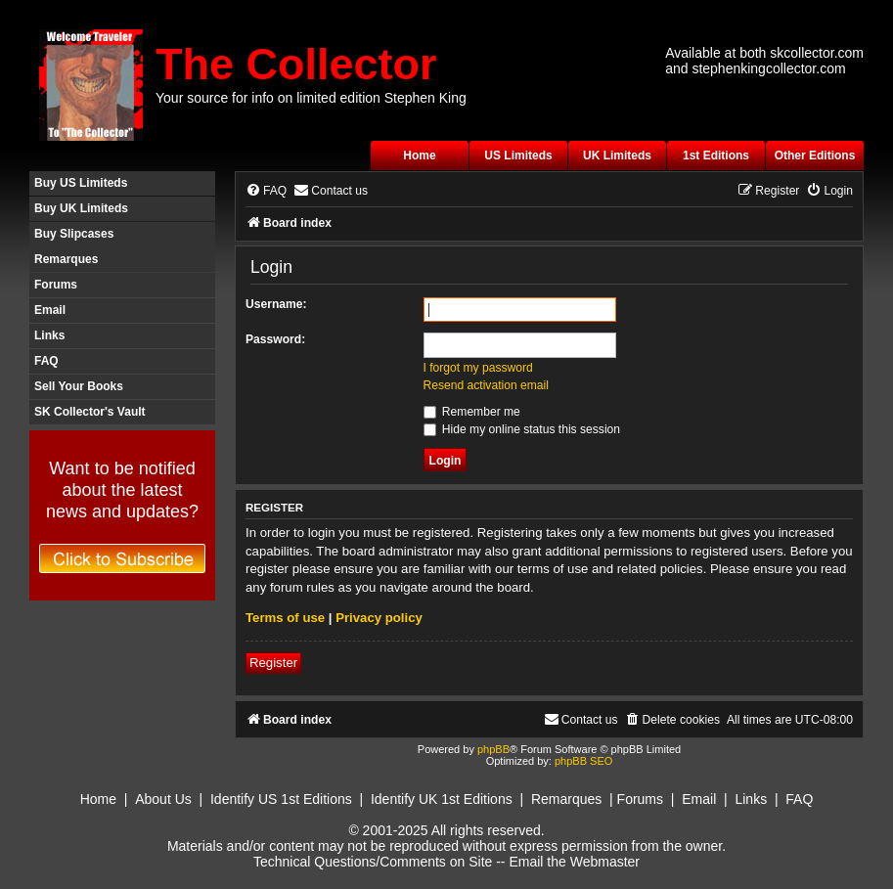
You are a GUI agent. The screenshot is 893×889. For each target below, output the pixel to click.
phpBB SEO (583, 761)
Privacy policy (379, 617)
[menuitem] (266, 191)
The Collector (296, 64)
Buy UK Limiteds (81, 208)
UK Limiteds (617, 155)
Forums (55, 284)
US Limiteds (518, 155)
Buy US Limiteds (80, 183)
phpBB (493, 749)
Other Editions (815, 155)
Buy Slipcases (73, 234)
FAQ (46, 361)
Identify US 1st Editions (281, 799)
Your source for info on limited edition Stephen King (311, 98)
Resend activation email (486, 385)
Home (419, 155)
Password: (275, 339)
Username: (276, 304)
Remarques (66, 259)
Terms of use (285, 617)
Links (49, 335)
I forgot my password (478, 368)
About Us (163, 799)
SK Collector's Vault (90, 412)
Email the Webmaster (574, 861)
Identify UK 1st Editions (442, 799)
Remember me (472, 412)
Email (50, 310)
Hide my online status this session (522, 429)
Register (273, 662)
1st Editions (716, 155)
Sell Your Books (78, 386)
